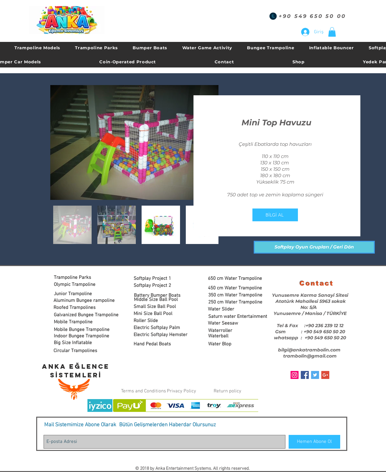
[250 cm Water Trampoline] (236, 302)
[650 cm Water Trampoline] (236, 278)
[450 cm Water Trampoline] (236, 288)
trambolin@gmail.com (310, 356)
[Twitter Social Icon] (315, 375)
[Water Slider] (232, 309)
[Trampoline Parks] (78, 277)
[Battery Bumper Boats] (158, 295)
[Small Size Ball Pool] (160, 306)
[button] (332, 32)
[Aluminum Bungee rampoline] (84, 300)
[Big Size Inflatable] (83, 343)
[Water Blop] (232, 344)
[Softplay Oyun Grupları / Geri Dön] (314, 247)
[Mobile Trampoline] (78, 322)
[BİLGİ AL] (275, 214)
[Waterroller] (232, 330)
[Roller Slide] (157, 321)
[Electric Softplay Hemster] (160, 335)
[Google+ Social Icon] (325, 375)
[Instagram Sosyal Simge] (295, 375)
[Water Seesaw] (232, 323)
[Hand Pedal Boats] (157, 344)
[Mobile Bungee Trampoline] (82, 329)
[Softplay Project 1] (157, 278)
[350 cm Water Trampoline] (236, 295)
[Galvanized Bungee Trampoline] (86, 315)
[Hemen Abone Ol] (314, 442)
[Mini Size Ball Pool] (157, 314)
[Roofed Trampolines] (77, 307)
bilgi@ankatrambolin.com (309, 350)
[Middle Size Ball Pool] (158, 299)
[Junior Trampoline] (78, 294)
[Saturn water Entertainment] (237, 316)
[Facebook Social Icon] (305, 375)
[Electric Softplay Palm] (157, 328)
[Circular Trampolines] (78, 351)
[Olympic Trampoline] (78, 284)
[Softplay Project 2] (157, 285)
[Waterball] (232, 336)
